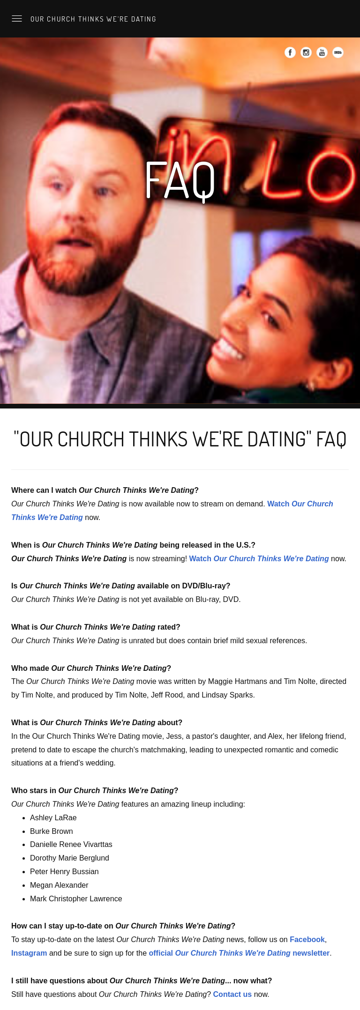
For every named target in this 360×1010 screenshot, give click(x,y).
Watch (259, 559)
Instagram (29, 953)
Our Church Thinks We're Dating (92, 18)
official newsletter (239, 953)
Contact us (232, 994)
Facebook (307, 939)
